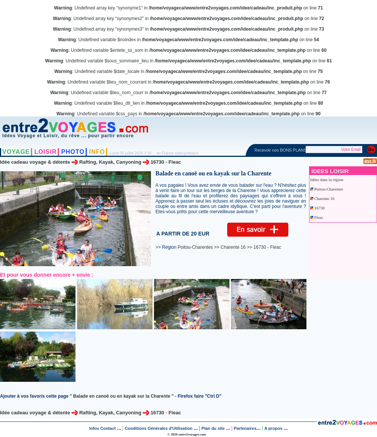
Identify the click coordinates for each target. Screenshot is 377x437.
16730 (157, 162)
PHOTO (73, 152)
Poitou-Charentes (328, 189)
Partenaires (245, 428)
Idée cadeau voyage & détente (35, 162)
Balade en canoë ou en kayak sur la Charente (121, 396)
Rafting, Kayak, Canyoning (110, 162)
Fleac (175, 162)
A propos (273, 428)
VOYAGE (16, 152)
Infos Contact (103, 428)
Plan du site (213, 428)
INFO (97, 152)
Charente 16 (324, 198)
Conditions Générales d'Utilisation (158, 428)
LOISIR (45, 152)
